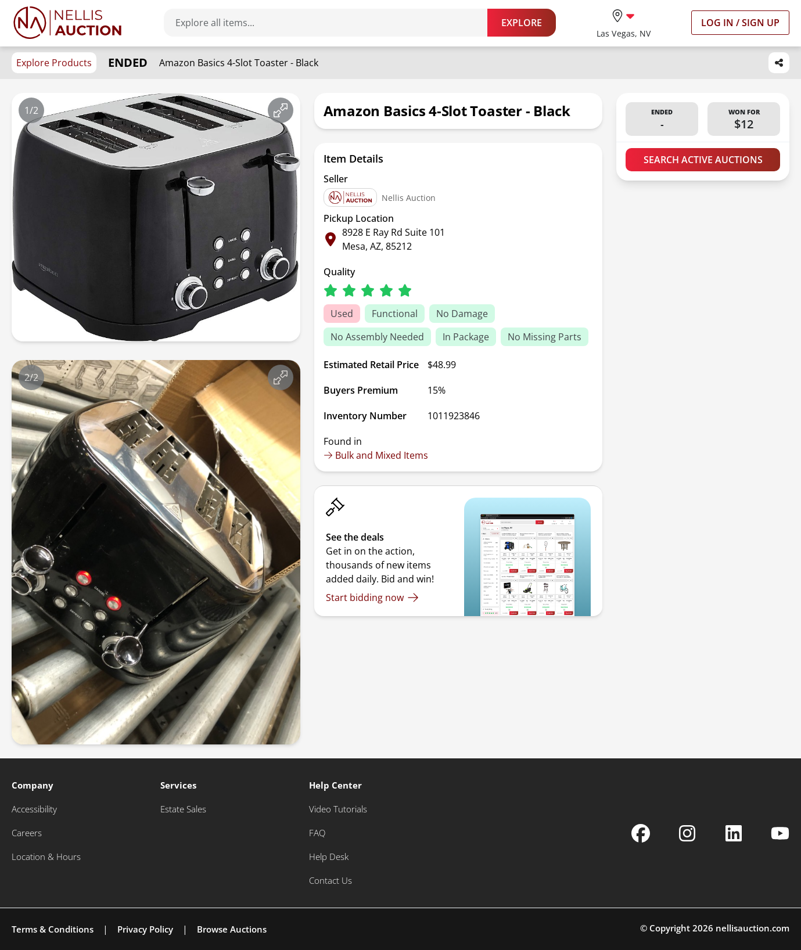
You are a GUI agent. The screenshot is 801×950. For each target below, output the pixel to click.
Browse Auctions (232, 929)
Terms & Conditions (53, 929)
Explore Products (54, 62)
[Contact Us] (330, 881)
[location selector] (624, 22)
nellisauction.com (752, 928)
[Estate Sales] (183, 809)
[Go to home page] (67, 22)
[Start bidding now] (372, 597)
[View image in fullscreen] (280, 110)
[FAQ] (317, 833)
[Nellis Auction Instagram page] (687, 833)
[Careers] (27, 833)
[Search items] (331, 23)
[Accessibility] (34, 809)
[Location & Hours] (46, 857)
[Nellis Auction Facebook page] (640, 833)
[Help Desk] (329, 857)
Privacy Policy (145, 929)
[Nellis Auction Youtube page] (780, 833)
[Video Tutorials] (338, 809)
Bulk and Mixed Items (376, 455)
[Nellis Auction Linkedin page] (733, 833)
